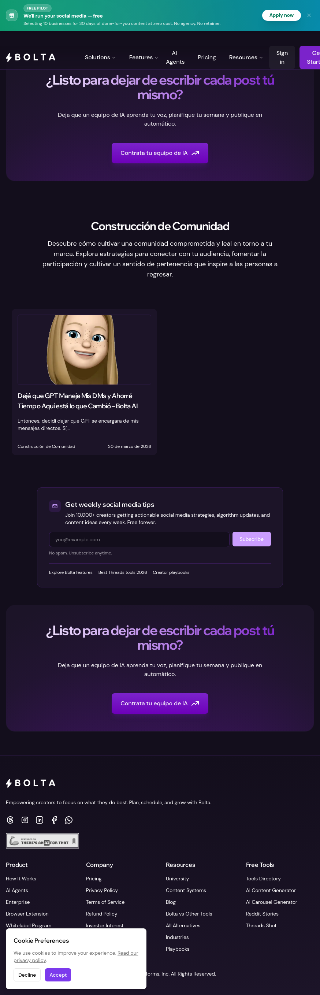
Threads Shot (261, 925)
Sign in (282, 43)
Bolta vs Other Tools (189, 913)
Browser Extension (27, 913)
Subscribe (252, 539)
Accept (58, 975)
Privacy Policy (102, 890)
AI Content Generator (271, 890)
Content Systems (186, 890)
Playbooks (177, 949)
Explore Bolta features (71, 573)
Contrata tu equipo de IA (159, 153)
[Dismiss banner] (309, 15)
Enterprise (18, 902)
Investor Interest (105, 925)
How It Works (21, 878)
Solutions (100, 43)
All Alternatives (183, 925)
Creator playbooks (171, 573)
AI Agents (175, 43)
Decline (27, 975)
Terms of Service (105, 902)
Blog (171, 902)
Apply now (281, 15)
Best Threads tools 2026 (122, 573)
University (177, 878)
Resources (246, 43)
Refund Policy (102, 913)
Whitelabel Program (28, 925)
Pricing (207, 43)
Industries (177, 937)
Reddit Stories (262, 913)
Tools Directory (263, 878)
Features (144, 43)
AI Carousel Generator (271, 902)
